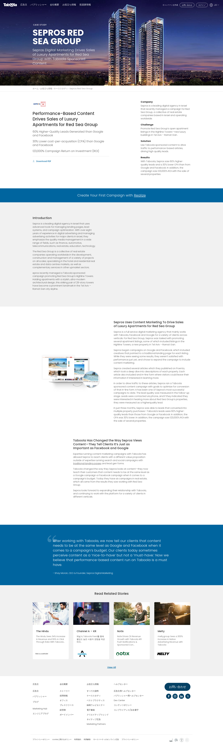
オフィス (64, 700)
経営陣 (63, 710)
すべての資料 (93, 691)
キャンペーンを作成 (170, 5)
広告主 (23, 4)
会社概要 (64, 684)
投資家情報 (85, 4)
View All (111, 667)
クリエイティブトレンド (98, 714)
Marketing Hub (40, 708)
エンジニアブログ (41, 713)
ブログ (36, 702)
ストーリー (65, 691)
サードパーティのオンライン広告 (106, 739)
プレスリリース (67, 705)
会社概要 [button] (54, 4)
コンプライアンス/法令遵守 (126, 710)
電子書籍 (91, 710)
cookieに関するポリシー (62, 739)
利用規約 (77, 739)
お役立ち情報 (46, 88)
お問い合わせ (187, 5)
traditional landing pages (87, 463)
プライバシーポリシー (41, 739)
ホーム (36, 88)
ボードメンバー (67, 714)
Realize (140, 195)
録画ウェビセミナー (96, 705)
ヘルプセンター (121, 684)
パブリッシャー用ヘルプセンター (129, 695)
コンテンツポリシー (123, 705)
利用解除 (87, 739)
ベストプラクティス (96, 700)
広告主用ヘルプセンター (125, 691)
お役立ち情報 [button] (69, 4)
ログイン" (202, 5)
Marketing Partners (96, 724)
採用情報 (64, 695)
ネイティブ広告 (94, 719)
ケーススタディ (61, 88)
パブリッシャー (39, 4)
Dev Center (119, 700)
